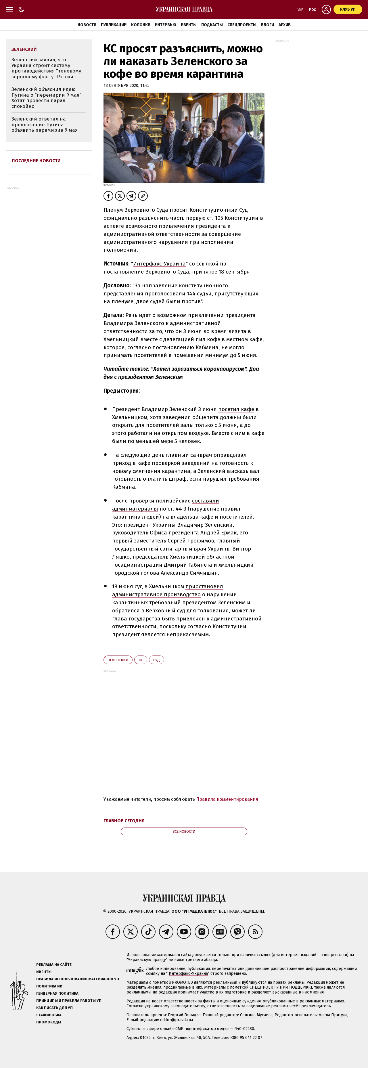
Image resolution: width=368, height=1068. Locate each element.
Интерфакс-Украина (159, 263)
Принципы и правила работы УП (68, 1000)
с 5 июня (225, 425)
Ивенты (189, 24)
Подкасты (212, 24)
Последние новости (36, 160)
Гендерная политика (57, 993)
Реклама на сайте (54, 964)
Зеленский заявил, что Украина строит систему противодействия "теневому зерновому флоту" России (46, 68)
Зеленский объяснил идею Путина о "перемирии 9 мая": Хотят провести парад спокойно (47, 97)
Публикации (113, 24)
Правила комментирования (227, 799)
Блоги (267, 24)
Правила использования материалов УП (77, 979)
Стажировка (49, 1015)
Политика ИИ (49, 986)
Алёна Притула (333, 1014)
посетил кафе (236, 409)
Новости (87, 24)
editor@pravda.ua (176, 1019)
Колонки (140, 24)
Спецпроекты (241, 24)
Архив (285, 24)
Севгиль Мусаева (256, 1014)
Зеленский (118, 660)
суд (156, 660)
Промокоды (48, 1022)
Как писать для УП (54, 1008)
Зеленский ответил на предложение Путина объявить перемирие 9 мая (45, 124)
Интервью (165, 24)
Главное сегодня (124, 821)
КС (141, 660)
